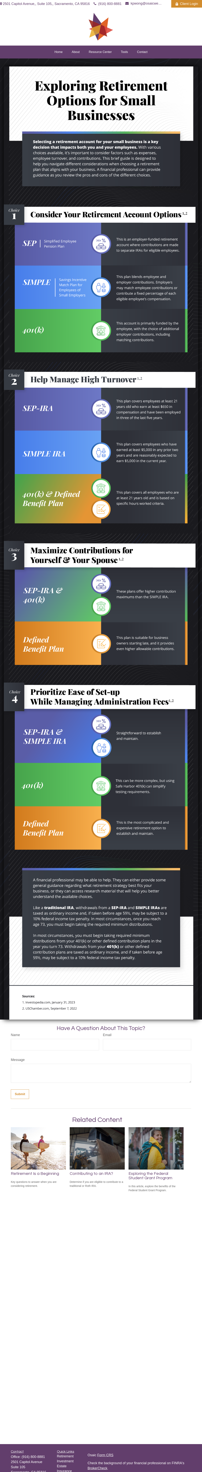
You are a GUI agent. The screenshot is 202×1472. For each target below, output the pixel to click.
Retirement (65, 1456)
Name (15, 1035)
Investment (65, 1461)
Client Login (186, 4)
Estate (62, 1466)
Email (107, 1035)
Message (18, 1060)
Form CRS (105, 1455)
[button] (58, 52)
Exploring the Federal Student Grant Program (150, 1175)
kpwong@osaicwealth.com (143, 3)
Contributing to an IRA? (91, 1173)
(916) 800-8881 (108, 4)
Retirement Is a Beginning (35, 1173)
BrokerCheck (97, 1468)
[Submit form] (20, 1094)
